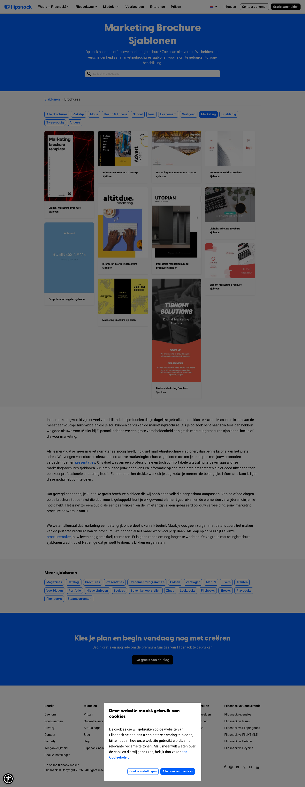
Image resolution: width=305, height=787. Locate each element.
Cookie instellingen (143, 771)
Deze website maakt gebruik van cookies (152, 716)
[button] (8, 778)
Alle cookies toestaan (177, 771)
